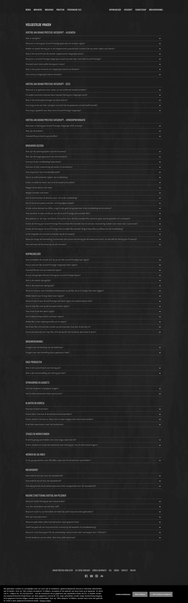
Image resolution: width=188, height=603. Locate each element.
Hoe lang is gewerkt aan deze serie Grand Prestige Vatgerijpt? (93, 110)
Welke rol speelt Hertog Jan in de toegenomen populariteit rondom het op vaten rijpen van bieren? (93, 48)
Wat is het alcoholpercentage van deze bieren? (93, 100)
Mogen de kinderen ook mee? (93, 187)
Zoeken (116, 570)
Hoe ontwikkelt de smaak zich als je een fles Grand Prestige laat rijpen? (93, 259)
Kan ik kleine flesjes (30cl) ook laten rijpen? (93, 316)
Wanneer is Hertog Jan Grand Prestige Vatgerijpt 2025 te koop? (93, 125)
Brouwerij (49, 9)
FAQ (110, 570)
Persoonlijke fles (74, 9)
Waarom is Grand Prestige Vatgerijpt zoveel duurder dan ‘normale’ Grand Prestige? (93, 58)
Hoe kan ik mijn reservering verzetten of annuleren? (93, 167)
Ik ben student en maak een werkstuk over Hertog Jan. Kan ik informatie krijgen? (93, 444)
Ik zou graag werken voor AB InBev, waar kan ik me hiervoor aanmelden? (93, 460)
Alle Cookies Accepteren (162, 594)
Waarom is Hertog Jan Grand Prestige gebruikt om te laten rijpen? (93, 43)
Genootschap (140, 9)
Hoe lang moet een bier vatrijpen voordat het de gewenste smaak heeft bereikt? (93, 105)
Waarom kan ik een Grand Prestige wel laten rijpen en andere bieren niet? (93, 301)
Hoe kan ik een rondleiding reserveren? (93, 161)
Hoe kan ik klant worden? (93, 408)
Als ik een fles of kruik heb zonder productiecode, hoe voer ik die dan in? (93, 326)
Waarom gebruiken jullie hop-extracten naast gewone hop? (93, 522)
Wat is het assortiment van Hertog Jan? (93, 367)
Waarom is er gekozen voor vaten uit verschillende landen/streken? (93, 89)
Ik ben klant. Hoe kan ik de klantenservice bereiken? (93, 414)
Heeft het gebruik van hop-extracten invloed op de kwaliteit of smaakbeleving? (93, 527)
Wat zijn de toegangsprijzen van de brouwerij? (93, 156)
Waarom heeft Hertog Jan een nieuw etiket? (93, 501)
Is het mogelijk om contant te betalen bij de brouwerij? (93, 234)
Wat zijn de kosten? (93, 131)
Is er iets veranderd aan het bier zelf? (93, 506)
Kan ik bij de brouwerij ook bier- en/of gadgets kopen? (93, 203)
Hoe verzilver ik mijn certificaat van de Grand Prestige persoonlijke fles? (93, 213)
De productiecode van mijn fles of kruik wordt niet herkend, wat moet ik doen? (93, 332)
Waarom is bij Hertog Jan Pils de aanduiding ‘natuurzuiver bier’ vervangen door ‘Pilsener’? (93, 532)
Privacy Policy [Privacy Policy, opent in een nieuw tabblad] (45, 601)
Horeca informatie (99, 570)
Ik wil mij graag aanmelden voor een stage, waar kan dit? (93, 439)
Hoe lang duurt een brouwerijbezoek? (93, 172)
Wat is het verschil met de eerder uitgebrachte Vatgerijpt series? (93, 53)
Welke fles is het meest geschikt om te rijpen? (93, 321)
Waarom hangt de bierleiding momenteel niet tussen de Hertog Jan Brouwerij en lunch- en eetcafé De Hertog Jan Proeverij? (93, 239)
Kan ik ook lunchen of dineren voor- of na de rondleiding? (93, 197)
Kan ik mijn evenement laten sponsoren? (93, 393)
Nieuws (133, 570)
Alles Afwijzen (140, 594)
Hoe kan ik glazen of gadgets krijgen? (93, 388)
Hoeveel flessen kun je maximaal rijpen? (93, 270)
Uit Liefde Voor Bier (82, 570)
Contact (124, 570)
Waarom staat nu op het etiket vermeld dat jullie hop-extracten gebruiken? (93, 511)
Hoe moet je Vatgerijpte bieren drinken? (93, 74)
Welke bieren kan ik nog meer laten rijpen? (93, 295)
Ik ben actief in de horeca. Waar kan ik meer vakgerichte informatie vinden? (93, 419)
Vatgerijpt (128, 9)
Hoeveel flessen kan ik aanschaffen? (93, 136)
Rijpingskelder (115, 9)
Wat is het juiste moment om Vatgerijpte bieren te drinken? (93, 69)
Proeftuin (60, 9)
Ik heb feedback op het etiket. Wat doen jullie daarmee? (93, 537)
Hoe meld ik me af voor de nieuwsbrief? (93, 480)
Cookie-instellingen (123, 594)
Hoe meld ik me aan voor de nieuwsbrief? (93, 475)
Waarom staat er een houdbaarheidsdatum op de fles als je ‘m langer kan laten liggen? (93, 290)
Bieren (28, 9)
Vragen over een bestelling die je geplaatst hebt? (93, 352)
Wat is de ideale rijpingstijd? (93, 280)
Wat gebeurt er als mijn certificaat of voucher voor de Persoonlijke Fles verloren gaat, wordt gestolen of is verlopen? (93, 218)
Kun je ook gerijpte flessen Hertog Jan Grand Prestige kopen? (93, 275)
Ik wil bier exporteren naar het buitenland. (93, 424)
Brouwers (38, 9)
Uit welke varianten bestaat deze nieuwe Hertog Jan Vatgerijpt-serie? (93, 94)
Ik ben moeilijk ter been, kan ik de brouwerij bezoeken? (93, 182)
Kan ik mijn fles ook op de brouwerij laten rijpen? (93, 306)
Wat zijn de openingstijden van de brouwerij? (93, 151)
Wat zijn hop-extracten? (93, 516)
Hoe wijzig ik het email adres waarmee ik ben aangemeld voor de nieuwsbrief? (93, 486)
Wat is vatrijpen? (93, 38)
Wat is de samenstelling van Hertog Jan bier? (93, 373)
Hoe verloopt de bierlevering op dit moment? (93, 244)
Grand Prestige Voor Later (63, 570)
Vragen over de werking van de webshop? (93, 347)
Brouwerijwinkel (156, 9)
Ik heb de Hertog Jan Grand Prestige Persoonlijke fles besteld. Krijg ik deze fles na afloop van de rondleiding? (93, 228)
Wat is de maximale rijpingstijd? (93, 285)
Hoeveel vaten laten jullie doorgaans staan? (93, 64)
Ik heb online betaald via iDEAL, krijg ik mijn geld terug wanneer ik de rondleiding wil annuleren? (93, 208)
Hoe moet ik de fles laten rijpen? (93, 311)
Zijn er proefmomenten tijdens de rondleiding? (93, 177)
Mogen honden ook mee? (93, 192)
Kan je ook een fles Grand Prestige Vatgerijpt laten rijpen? (93, 264)
